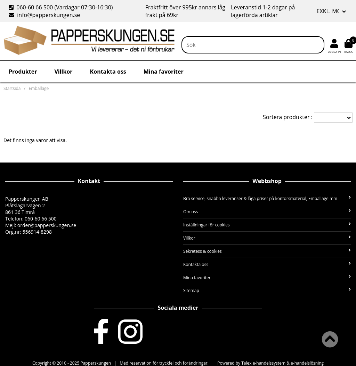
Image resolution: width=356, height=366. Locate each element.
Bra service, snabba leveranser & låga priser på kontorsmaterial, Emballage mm (267, 198)
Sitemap (267, 290)
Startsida (12, 88)
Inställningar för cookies (267, 225)
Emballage (39, 88)
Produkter (23, 71)
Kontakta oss (108, 71)
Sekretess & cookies (267, 251)
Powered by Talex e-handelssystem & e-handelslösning (270, 363)
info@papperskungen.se (44, 15)
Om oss (267, 212)
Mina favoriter (164, 71)
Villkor (63, 71)
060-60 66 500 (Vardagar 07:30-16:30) (61, 7)
